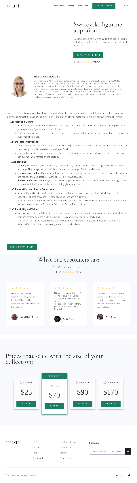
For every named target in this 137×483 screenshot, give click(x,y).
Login (125, 6)
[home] (14, 5)
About (36, 447)
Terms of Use (66, 458)
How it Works (58, 6)
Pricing (71, 6)
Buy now (26, 404)
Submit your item (88, 55)
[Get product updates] (107, 451)
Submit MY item (104, 6)
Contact (63, 452)
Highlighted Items (68, 442)
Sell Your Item (39, 458)
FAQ (35, 442)
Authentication (66, 447)
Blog (35, 452)
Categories (83, 6)
